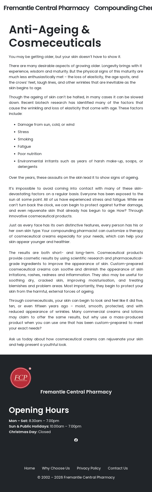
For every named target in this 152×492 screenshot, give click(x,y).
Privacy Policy (89, 468)
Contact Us (118, 468)
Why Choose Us (56, 468)
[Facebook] (76, 440)
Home (29, 468)
